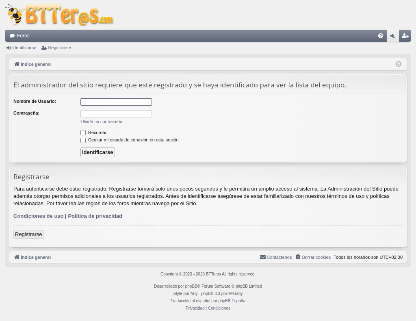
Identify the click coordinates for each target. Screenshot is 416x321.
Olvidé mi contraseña (101, 121)
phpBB (191, 286)
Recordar (93, 132)
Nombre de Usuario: (34, 101)
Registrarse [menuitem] (407, 37)
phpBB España (231, 301)
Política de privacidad (95, 216)
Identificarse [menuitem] (394, 37)
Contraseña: (26, 113)
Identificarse (24, 47)
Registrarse (59, 47)
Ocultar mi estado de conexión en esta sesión (129, 139)
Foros (23, 36)
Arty (194, 293)
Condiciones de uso (38, 216)
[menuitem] (381, 36)
